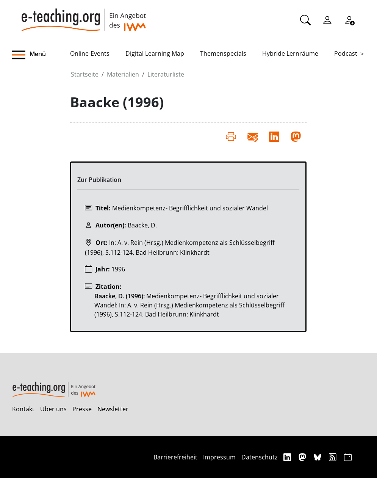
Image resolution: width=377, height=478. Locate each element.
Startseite (85, 74)
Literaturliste (165, 74)
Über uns (53, 409)
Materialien (123, 74)
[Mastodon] (303, 457)
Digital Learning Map (154, 53)
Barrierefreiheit (175, 457)
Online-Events (90, 53)
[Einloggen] (327, 19)
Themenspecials (223, 53)
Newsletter (112, 409)
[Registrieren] (349, 19)
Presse (82, 409)
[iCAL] (348, 457)
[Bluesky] (318, 457)
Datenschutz (259, 457)
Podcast (345, 53)
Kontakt (23, 409)
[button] (40, 55)
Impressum (219, 457)
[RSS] (333, 457)
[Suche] (305, 19)
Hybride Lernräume (290, 53)
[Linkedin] (288, 457)
